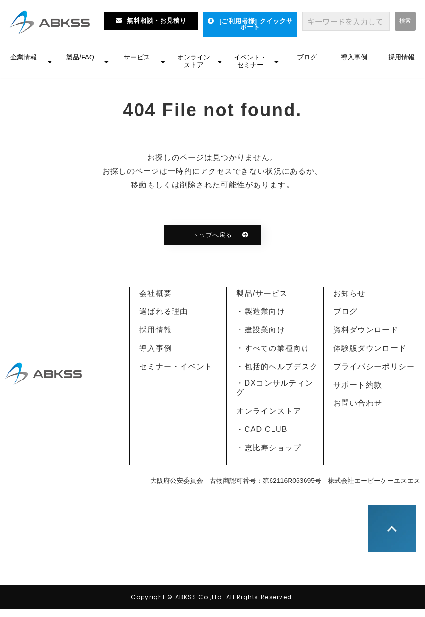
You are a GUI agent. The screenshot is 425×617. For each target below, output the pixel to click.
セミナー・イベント (176, 367)
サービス (137, 57)
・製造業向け (260, 311)
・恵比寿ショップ (268, 448)
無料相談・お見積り (157, 20)
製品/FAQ (80, 57)
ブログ (307, 57)
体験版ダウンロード (370, 348)
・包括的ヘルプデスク (277, 367)
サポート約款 (357, 385)
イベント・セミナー (250, 60)
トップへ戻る (212, 234)
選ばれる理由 (163, 311)
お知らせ (349, 293)
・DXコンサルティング (274, 388)
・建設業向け (260, 330)
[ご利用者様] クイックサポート (256, 24)
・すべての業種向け (273, 348)
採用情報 (401, 57)
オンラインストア (193, 60)
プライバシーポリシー (374, 367)
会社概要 (155, 293)
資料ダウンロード (366, 330)
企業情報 (23, 57)
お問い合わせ (357, 403)
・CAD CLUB (261, 429)
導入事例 (354, 57)
